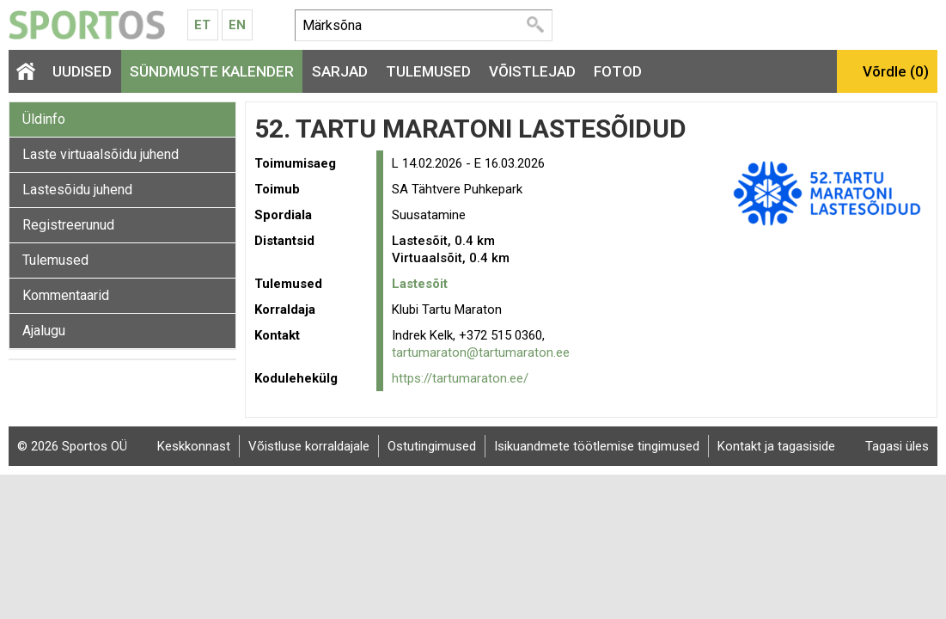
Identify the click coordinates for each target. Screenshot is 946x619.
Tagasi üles (897, 446)
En (237, 25)
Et (202, 25)
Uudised (82, 71)
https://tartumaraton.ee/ (460, 378)
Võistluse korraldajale (308, 446)
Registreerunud (68, 225)
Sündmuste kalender (212, 71)
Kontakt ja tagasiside (776, 446)
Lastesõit (420, 283)
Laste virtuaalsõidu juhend (100, 154)
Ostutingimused (432, 446)
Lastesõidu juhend (77, 189)
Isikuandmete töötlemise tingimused (596, 446)
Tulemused (428, 71)
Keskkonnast (193, 446)
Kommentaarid (65, 295)
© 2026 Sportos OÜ (72, 446)
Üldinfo (43, 119)
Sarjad (340, 71)
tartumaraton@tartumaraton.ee (481, 352)
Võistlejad (532, 71)
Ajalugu (43, 330)
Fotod (618, 71)
